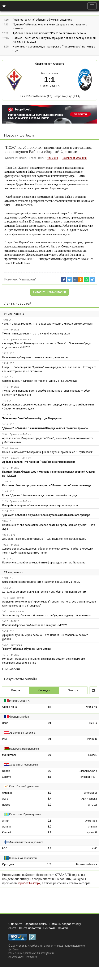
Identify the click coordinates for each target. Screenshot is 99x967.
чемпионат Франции (74, 158)
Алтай (5, 820)
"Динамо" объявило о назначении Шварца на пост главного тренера (45, 428)
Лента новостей (17, 303)
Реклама (49, 928)
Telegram (31, 956)
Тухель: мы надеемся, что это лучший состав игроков (36, 333)
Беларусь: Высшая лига (24, 748)
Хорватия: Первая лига (23, 764)
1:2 (49, 864)
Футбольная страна (40, 945)
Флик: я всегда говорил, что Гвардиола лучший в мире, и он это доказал (47, 323)
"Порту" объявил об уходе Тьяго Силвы (26, 648)
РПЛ (11, 353)
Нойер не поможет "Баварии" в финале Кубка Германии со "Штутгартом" (47, 452)
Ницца (93, 723)
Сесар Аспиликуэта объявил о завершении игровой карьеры (40, 505)
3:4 (49, 798)
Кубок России (16, 597)
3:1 (49, 723)
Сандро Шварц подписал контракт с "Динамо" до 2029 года (39, 380)
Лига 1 (13, 535)
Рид (4, 739)
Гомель (92, 755)
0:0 (49, 755)
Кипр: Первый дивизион (24, 786)
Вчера (15, 690)
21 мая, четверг (13, 572)
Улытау (92, 826)
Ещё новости (11, 669)
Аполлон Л (90, 792)
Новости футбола (19, 135)
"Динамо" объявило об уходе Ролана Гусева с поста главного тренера (46, 515)
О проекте (15, 924)
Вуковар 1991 (89, 776)
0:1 (49, 820)
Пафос (6, 804)
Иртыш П (92, 832)
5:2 (49, 792)
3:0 (49, 826)
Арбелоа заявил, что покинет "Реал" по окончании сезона (49, 33)
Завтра (73, 690)
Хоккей (63, 928)
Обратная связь (36, 924)
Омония (7, 792)
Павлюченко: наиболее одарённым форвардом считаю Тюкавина (43, 562)
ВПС (4, 848)
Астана (6, 826)
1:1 (49, 706)
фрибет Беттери (29, 883)
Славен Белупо (88, 771)
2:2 (49, 832)
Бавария (13, 448)
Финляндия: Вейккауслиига (26, 842)
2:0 (49, 771)
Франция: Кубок (19, 716)
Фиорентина (42, 63)
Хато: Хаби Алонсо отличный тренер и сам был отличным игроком (44, 591)
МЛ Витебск (9, 755)
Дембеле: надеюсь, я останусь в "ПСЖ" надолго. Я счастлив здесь (44, 538)
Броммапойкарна (86, 864)
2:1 (49, 739)
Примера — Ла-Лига (20, 339)
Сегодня (44, 690)
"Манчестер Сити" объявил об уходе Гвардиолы (43, 19)
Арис (5, 798)
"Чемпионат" (27, 279)
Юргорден (8, 864)
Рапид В (92, 739)
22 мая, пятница (14, 314)
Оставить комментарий (49, 292)
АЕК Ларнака (89, 798)
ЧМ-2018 (52, 158)
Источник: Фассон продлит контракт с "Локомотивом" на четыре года (46, 485)
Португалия (15, 645)
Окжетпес (91, 820)
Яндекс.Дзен (16, 956)
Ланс (5, 723)
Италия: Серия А (49, 85)
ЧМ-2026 (14, 329)
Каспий (6, 832)
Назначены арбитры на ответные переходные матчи (35, 357)
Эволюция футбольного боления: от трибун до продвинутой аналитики (46, 615)
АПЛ (11, 319)
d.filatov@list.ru (45, 953)
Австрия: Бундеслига (22, 732)
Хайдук (6, 776)
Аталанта (58, 63)
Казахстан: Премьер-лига (25, 814)
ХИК (94, 848)
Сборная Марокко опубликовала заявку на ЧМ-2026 (34, 625)
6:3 (49, 776)
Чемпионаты (16, 611)
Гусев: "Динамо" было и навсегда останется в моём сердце (39, 495)
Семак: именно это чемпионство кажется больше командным (41, 581)
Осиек (6, 771)
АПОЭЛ (92, 804)
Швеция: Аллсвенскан (23, 858)
